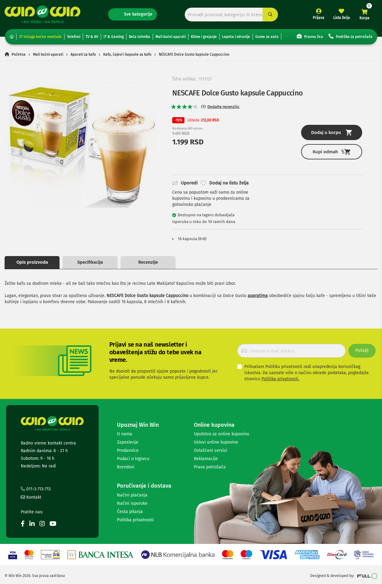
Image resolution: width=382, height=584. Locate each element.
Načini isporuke (132, 503)
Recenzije (148, 262)
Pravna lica (310, 36)
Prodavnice (128, 450)
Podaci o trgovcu (133, 458)
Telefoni (73, 37)
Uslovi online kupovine (216, 442)
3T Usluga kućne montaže (40, 37)
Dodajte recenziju (223, 106)
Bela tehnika (139, 37)
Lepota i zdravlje (236, 37)
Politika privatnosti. (280, 378)
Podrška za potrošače (351, 36)
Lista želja (341, 18)
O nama (124, 434)
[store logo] (42, 14)
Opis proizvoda (32, 262)
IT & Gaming (114, 37)
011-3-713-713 (36, 489)
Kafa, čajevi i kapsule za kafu (127, 54)
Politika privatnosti (135, 520)
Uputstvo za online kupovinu (221, 434)
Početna (19, 54)
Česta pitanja (130, 511)
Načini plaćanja (132, 495)
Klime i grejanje (204, 37)
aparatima (258, 295)
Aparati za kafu (83, 54)
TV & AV (91, 37)
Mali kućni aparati (170, 37)
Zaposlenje (127, 442)
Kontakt (31, 497)
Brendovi (125, 467)
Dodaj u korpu (331, 132)
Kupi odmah (331, 152)
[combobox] (231, 14)
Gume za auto (266, 37)
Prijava (318, 18)
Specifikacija (90, 262)
